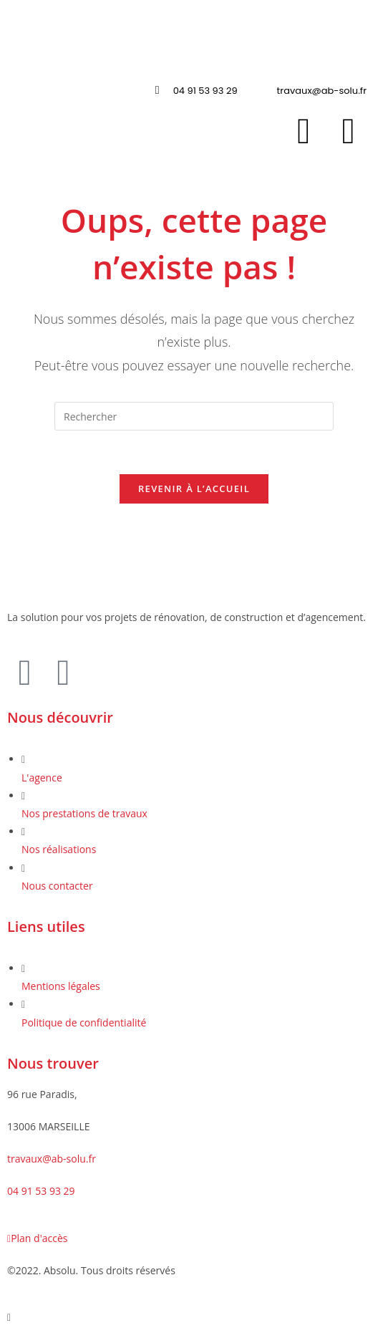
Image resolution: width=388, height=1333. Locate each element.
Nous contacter (57, 885)
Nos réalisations (58, 850)
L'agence (41, 777)
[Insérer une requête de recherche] (194, 416)
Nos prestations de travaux (84, 813)
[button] (193, 53)
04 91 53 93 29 (41, 1191)
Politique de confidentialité (83, 1022)
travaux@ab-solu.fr (51, 1158)
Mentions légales (60, 986)
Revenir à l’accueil (194, 488)
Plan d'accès (37, 1238)
